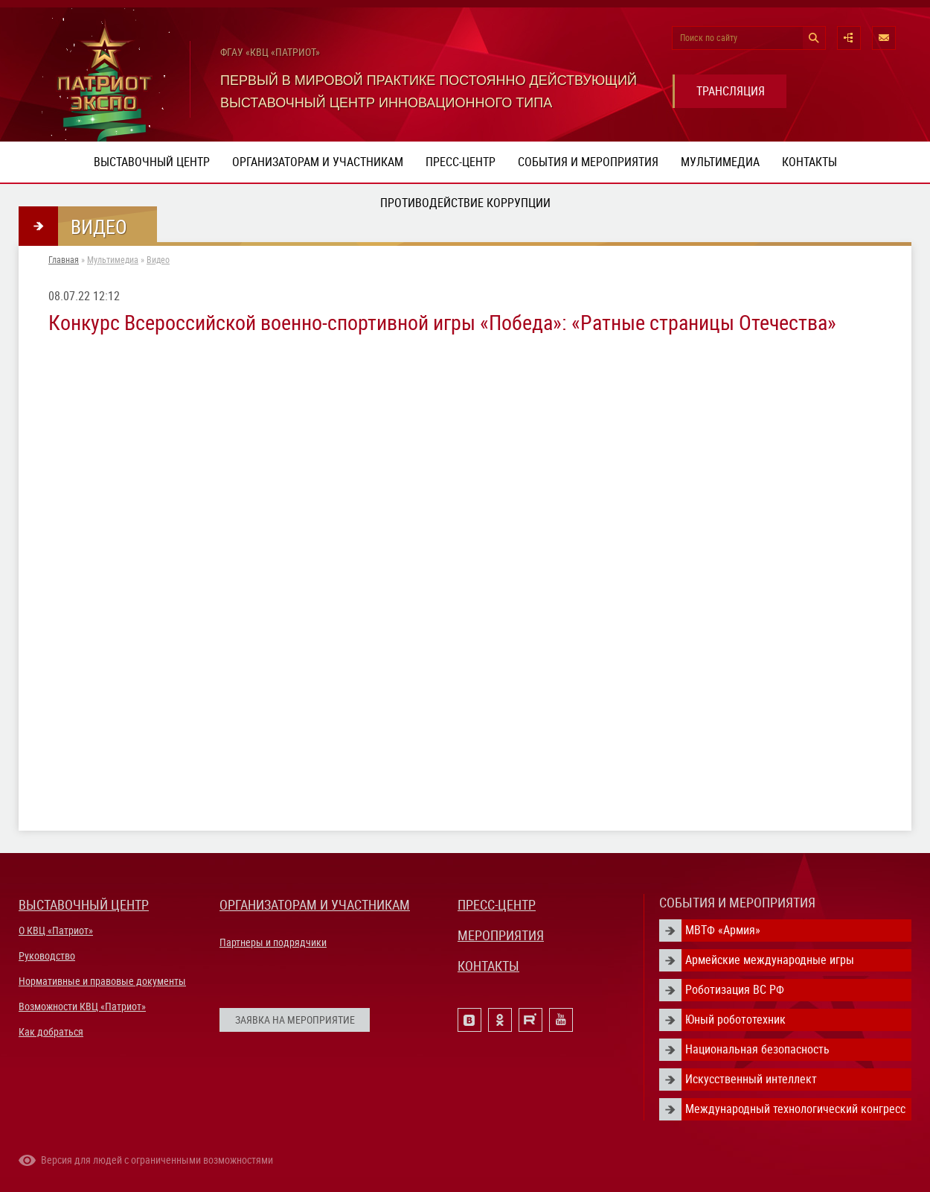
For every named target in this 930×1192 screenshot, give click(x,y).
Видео (158, 260)
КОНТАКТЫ (488, 966)
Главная (63, 260)
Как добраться (51, 1032)
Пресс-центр (461, 162)
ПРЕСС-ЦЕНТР (497, 905)
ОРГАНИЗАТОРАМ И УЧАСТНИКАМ (314, 905)
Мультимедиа (720, 162)
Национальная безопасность (757, 1049)
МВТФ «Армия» (722, 930)
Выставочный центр (152, 162)
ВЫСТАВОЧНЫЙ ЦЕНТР (84, 905)
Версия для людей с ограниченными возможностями (157, 1160)
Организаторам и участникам (317, 162)
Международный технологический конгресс (795, 1109)
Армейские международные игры (769, 960)
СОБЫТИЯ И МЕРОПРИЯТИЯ (737, 902)
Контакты (809, 162)
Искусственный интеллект (751, 1079)
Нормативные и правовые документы (102, 981)
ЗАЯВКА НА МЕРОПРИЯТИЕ (295, 1020)
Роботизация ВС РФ (734, 990)
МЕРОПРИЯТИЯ (501, 935)
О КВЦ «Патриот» (56, 930)
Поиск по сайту (708, 38)
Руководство (47, 956)
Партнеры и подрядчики (273, 942)
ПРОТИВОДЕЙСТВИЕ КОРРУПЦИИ (465, 203)
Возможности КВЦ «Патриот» (82, 1006)
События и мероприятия (588, 162)
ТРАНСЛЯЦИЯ (730, 91)
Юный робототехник (735, 1019)
